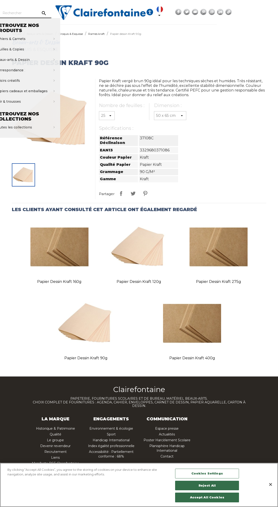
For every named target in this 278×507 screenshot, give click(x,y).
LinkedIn (255, 12)
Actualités (167, 434)
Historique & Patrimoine (55, 428)
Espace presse (167, 428)
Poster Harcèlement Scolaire (167, 440)
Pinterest (238, 12)
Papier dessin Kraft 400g (192, 358)
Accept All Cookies (207, 497)
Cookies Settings (207, 473)
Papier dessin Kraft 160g (59, 281)
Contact (166, 456)
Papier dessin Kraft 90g (86, 358)
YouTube (230, 12)
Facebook (213, 12)
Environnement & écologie (111, 428)
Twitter (222, 12)
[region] (139, 485)
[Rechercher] (57, 13)
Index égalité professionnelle (111, 446)
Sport (111, 434)
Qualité (55, 434)
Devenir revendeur (55, 446)
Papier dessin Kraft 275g (218, 281)
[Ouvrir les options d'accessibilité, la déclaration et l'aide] (185, 12)
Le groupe (55, 440)
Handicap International (111, 440)
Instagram (247, 12)
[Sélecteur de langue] (196, 12)
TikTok (263, 12)
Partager (121, 193)
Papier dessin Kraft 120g (139, 281)
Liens (55, 457)
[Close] (270, 484)
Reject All (207, 485)
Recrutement (55, 452)
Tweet (133, 193)
